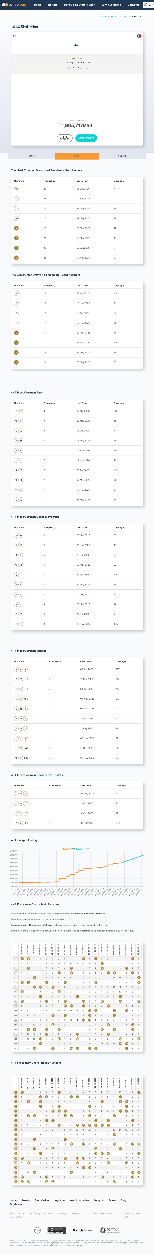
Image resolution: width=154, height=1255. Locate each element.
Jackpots (133, 4)
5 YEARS (122, 156)
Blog (123, 1200)
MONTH (31, 156)
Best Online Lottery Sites (79, 4)
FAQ (12, 1213)
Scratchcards (18, 1204)
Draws (112, 1200)
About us (76, 1213)
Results (115, 16)
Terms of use (107, 1213)
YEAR (76, 156)
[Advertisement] (77, 97)
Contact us (91, 1213)
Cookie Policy (16, 1217)
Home (103, 16)
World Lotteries (111, 4)
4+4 (125, 16)
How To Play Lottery (29, 1213)
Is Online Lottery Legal (55, 1213)
